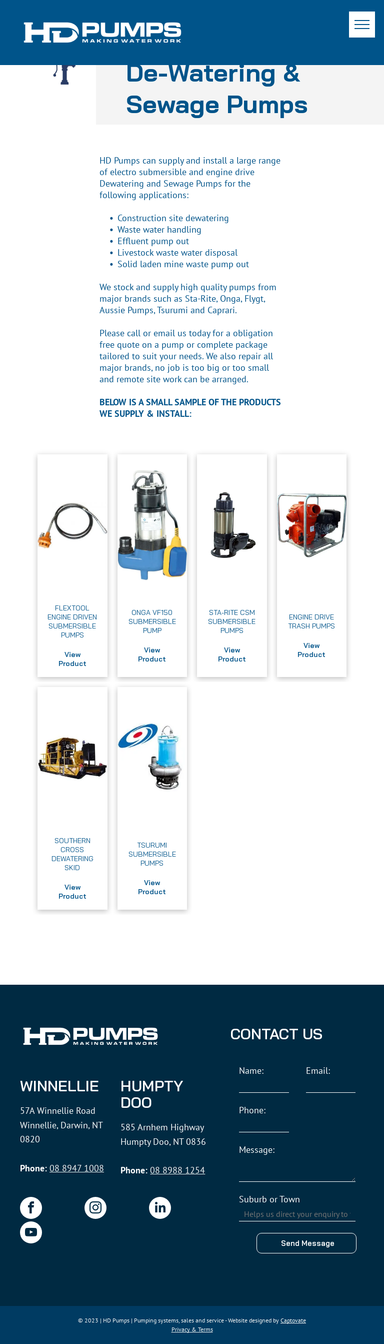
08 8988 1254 (177, 1170)
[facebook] (31, 1209)
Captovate (293, 1320)
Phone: (252, 1110)
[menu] (362, 25)
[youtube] (31, 1233)
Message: (256, 1149)
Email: (318, 1070)
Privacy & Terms (192, 1329)
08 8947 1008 (77, 1168)
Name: (251, 1070)
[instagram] (95, 1209)
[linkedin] (160, 1209)
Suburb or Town (269, 1199)
